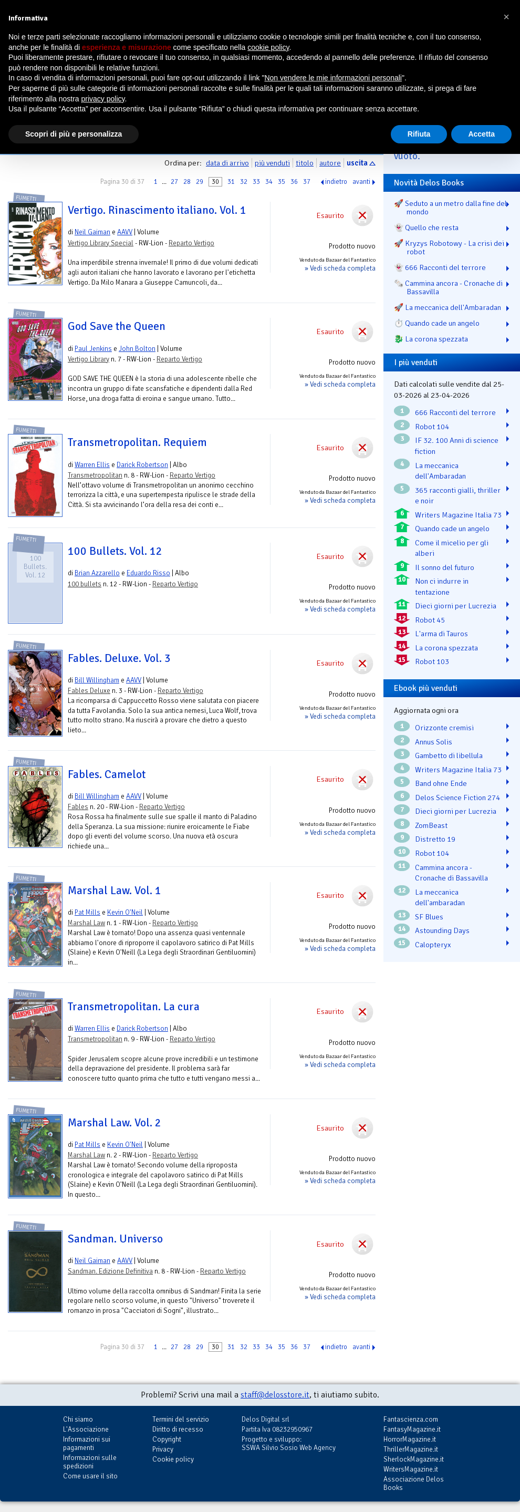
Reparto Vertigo (191, 243)
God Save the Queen (116, 326)
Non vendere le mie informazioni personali (332, 78)
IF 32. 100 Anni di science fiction (456, 446)
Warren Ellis (92, 464)
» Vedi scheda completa (340, 268)
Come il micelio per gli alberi (451, 548)
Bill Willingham (97, 680)
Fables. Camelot (106, 774)
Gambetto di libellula (449, 755)
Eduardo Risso (148, 572)
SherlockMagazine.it (413, 1459)
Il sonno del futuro (444, 567)
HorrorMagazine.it (409, 1439)
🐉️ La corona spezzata (431, 339)
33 (256, 182)
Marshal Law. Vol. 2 (114, 1123)
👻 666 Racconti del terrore (440, 267)
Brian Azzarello (97, 572)
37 (306, 182)
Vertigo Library (88, 359)
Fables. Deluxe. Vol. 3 (119, 658)
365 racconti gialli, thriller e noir (458, 495)
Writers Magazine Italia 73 (458, 515)
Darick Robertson (142, 464)
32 (243, 182)
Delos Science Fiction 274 (457, 797)
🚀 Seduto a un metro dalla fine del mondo (450, 207)
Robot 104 (432, 426)
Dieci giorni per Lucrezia (455, 605)
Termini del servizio (180, 1419)
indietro (336, 182)
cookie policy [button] (268, 47)
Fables (78, 806)
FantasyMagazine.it (412, 1429)
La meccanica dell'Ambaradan (440, 471)
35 (281, 182)
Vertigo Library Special (100, 243)
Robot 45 (430, 620)
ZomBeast (431, 825)
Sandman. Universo (115, 1239)
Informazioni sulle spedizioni (90, 1461)
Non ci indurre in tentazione (442, 586)
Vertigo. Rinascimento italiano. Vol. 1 (157, 210)
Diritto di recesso (177, 1429)
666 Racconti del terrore (455, 412)
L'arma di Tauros (441, 633)
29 (199, 182)
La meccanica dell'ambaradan (440, 897)
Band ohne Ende (441, 783)
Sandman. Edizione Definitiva (110, 1271)
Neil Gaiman (92, 231)
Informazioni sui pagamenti (86, 1443)
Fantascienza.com (410, 1419)
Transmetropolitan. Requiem (137, 442)
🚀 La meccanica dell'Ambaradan (447, 307)
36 (294, 182)
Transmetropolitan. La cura (134, 1006)
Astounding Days (442, 930)
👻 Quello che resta (426, 227)
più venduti (272, 163)
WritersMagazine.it (410, 1469)
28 (187, 182)
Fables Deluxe (89, 690)
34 (269, 182)
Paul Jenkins (93, 348)
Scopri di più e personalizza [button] (73, 134)
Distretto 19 (435, 839)
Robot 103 (432, 661)
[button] (506, 16)
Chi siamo (78, 1419)
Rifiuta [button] (419, 134)
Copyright (166, 1439)
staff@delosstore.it (275, 1395)
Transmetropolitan (95, 475)
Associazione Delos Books (413, 1483)
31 (231, 182)
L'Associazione (86, 1429)
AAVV (124, 231)
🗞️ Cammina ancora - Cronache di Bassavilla (448, 287)
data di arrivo (227, 163)
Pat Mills (87, 912)
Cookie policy (173, 1459)
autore (330, 163)
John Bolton (137, 348)
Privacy (162, 1449)
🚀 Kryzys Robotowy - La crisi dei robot (449, 247)
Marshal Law (86, 922)
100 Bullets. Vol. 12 (115, 551)
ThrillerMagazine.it (410, 1449)
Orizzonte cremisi (444, 727)
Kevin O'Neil (125, 912)
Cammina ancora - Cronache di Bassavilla (451, 873)
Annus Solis (433, 742)
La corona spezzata (446, 648)
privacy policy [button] (103, 99)
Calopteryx (433, 944)
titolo (305, 163)
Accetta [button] (481, 134)
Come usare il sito (90, 1476)
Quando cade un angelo (452, 528)
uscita (357, 163)
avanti (361, 182)
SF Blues (429, 916)
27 (174, 182)
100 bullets (84, 583)
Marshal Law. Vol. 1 (114, 890)
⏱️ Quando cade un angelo (437, 323)
